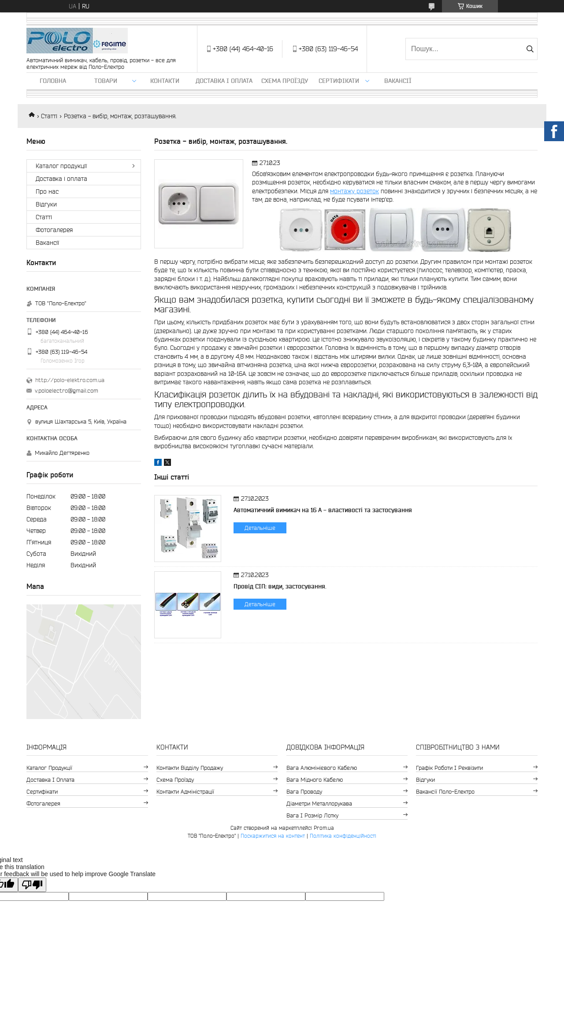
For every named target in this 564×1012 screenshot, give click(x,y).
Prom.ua (324, 828)
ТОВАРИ (105, 80)
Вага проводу (304, 791)
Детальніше (260, 528)
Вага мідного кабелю (314, 779)
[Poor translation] (32, 884)
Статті (49, 116)
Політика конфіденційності (343, 836)
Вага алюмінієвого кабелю (321, 768)
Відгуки (46, 204)
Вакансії (398, 80)
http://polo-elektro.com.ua (69, 380)
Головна (53, 80)
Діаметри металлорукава (319, 803)
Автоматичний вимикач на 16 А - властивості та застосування (323, 509)
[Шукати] (530, 49)
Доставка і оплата (224, 80)
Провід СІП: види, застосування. (280, 586)
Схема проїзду (284, 80)
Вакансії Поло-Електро (445, 791)
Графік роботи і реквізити (449, 768)
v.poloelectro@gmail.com (66, 390)
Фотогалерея (54, 229)
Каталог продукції (61, 165)
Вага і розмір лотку (312, 815)
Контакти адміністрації (185, 791)
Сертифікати (339, 80)
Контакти (164, 80)
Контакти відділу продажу (189, 768)
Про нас (47, 191)
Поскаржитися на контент (273, 836)
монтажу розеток (354, 191)
